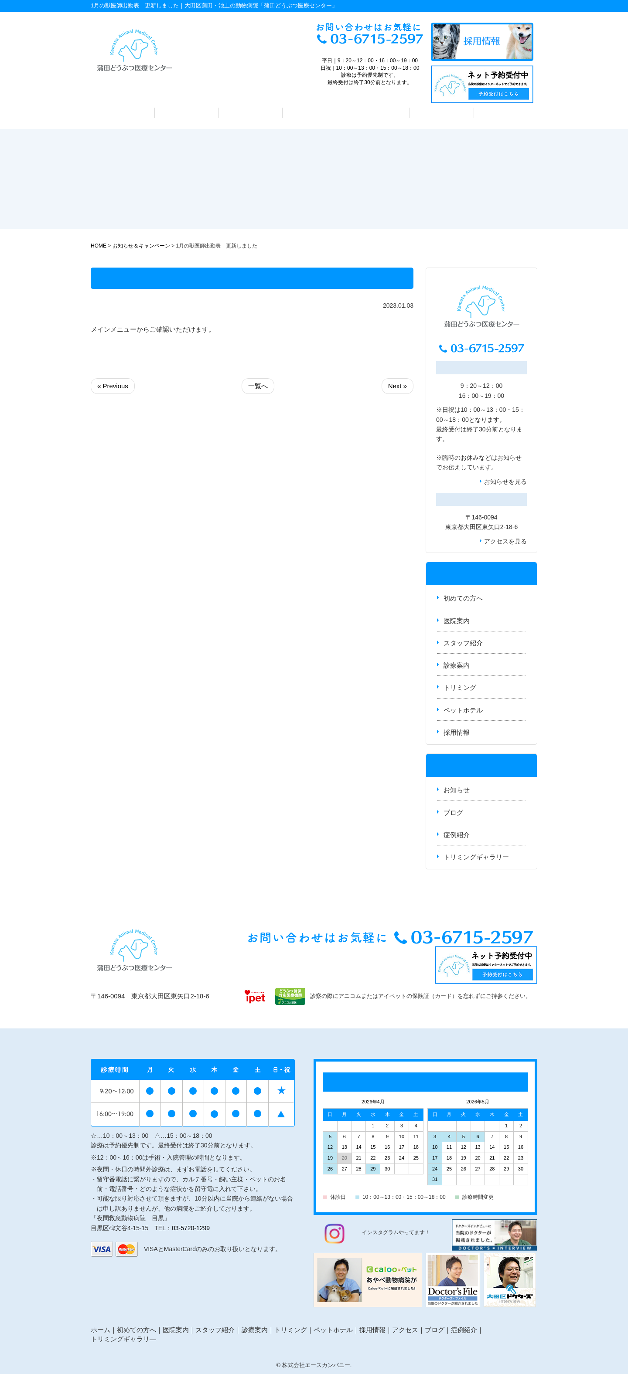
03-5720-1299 (191, 1228)
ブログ (453, 812)
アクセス (505, 112)
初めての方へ (123, 112)
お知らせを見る (505, 481)
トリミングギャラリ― (123, 1339)
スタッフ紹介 (250, 112)
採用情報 (457, 732)
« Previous (112, 386)
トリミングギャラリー (476, 857)
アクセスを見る (505, 541)
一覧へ (258, 386)
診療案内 (314, 112)
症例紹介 (457, 834)
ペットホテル (441, 112)
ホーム (100, 1329)
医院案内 (187, 112)
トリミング (378, 112)
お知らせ (509, 457)
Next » (397, 386)
